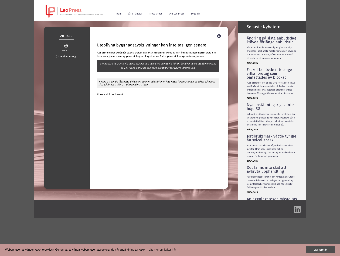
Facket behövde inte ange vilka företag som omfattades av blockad (269, 73)
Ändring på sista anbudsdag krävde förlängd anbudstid (271, 40)
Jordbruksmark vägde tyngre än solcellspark (271, 138)
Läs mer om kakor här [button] (162, 249)
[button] (147, 250)
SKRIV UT (66, 48)
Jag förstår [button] (320, 249)
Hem (118, 13)
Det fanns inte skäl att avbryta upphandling (266, 169)
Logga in (195, 13)
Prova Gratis (155, 13)
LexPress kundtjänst (158, 67)
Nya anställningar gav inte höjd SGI (270, 106)
